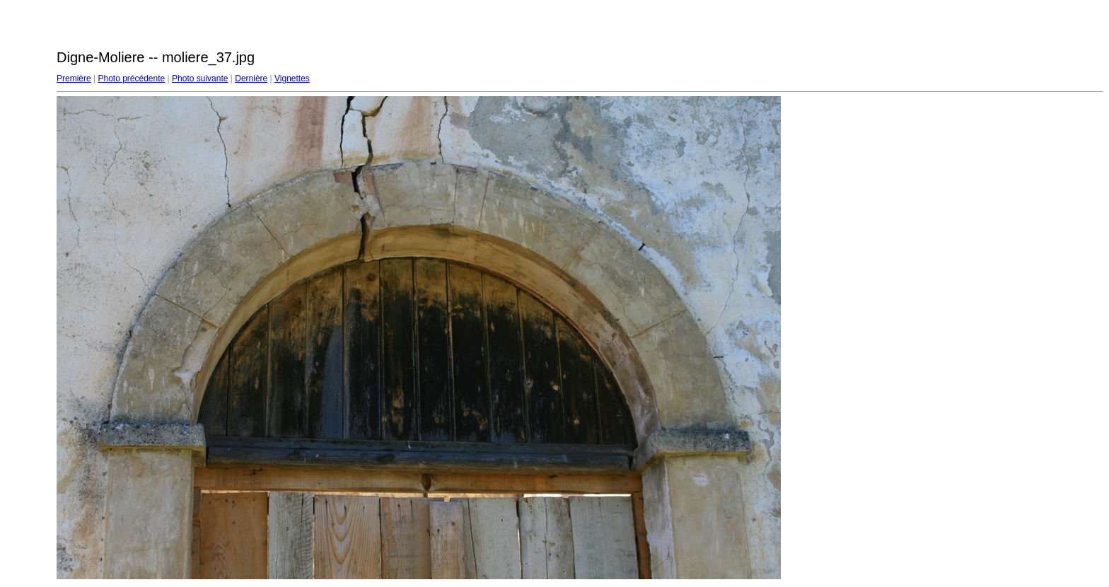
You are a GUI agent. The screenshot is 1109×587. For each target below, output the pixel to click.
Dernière (251, 78)
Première (74, 78)
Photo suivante (200, 78)
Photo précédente (131, 78)
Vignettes (292, 78)
